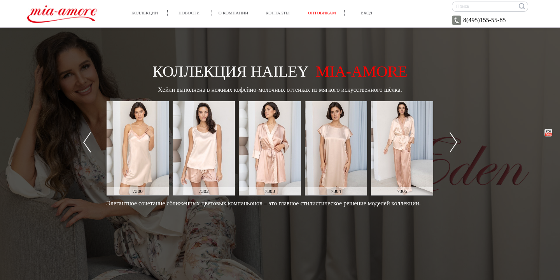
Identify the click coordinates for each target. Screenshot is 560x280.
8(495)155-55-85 (479, 20)
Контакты (278, 13)
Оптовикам (322, 13)
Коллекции (144, 13)
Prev (87, 142)
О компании (233, 13)
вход (366, 13)
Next (453, 142)
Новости (189, 13)
